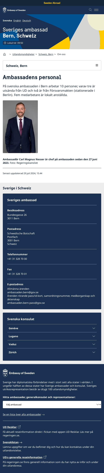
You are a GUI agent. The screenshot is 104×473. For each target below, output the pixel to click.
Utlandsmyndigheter (23, 54)
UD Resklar (10, 427)
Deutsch (26, 20)
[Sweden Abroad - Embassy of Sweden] (17, 9)
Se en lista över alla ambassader (22, 414)
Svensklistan (11, 442)
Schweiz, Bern (46, 54)
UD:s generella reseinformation (22, 457)
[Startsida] (5, 54)
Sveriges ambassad (25, 33)
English (17, 20)
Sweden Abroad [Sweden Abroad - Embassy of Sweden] (52, 2)
